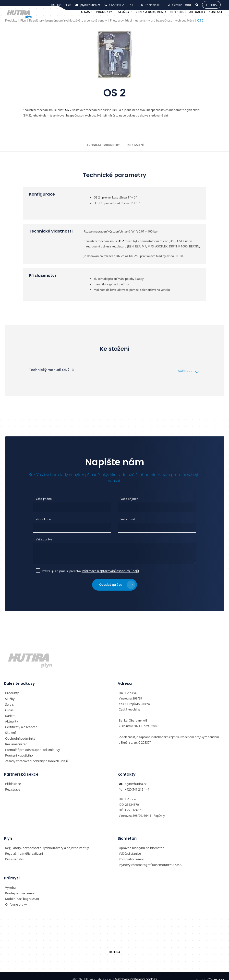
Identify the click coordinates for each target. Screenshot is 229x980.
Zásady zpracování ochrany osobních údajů (34, 757)
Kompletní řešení (130, 854)
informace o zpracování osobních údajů (108, 569)
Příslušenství (13, 854)
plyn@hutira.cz (135, 780)
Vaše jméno (44, 498)
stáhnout (190, 370)
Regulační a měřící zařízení (23, 849)
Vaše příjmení (130, 498)
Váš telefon (43, 518)
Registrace (12, 785)
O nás (85, 12)
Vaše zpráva (44, 538)
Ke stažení (135, 144)
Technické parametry (102, 144)
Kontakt (215, 12)
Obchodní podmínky (18, 735)
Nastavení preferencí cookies (134, 973)
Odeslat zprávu (117, 582)
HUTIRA (114, 946)
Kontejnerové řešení (19, 888)
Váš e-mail (128, 518)
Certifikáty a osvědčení (20, 724)
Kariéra (10, 713)
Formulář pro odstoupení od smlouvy (30, 746)
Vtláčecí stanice (129, 849)
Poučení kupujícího (17, 751)
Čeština (175, 4)
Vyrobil (210, 973)
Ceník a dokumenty (151, 12)
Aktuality (197, 12)
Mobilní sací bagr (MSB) (21, 893)
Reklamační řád (15, 740)
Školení (10, 730)
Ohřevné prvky (15, 899)
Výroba (10, 882)
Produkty (104, 12)
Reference (178, 12)
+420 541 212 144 (137, 785)
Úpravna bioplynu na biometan (140, 843)
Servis (9, 702)
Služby (123, 12)
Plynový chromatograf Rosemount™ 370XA (148, 860)
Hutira (211, 4)
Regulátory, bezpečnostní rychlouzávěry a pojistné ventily (44, 843)
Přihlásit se (150, 4)
